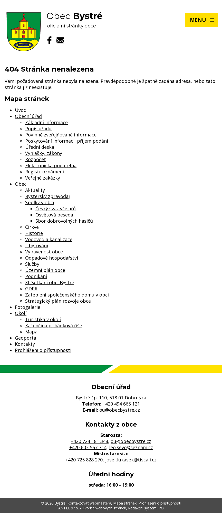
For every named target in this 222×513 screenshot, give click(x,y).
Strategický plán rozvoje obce (58, 301)
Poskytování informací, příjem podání (66, 141)
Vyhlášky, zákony (43, 153)
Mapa (31, 332)
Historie (34, 233)
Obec (20, 184)
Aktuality (35, 190)
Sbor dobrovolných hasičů (64, 221)
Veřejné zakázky (42, 178)
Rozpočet (35, 159)
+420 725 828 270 (84, 460)
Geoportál (26, 338)
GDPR (31, 288)
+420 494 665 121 (121, 404)
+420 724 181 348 (89, 441)
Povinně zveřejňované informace (60, 135)
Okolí (20, 313)
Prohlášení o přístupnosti (43, 350)
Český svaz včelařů (55, 208)
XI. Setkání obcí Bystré (49, 282)
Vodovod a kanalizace (48, 239)
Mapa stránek (125, 503)
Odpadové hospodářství (51, 258)
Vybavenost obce (44, 252)
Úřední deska (39, 147)
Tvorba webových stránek (104, 508)
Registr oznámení (44, 172)
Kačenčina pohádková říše (53, 325)
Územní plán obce (45, 270)
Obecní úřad (28, 116)
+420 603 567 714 (88, 447)
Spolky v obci (39, 202)
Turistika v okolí (43, 319)
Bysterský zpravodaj (47, 196)
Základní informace (46, 122)
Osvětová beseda (54, 215)
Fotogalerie (27, 307)
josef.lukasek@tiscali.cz (131, 460)
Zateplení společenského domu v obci (67, 295)
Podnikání (36, 276)
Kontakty (25, 344)
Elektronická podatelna (50, 165)
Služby (32, 264)
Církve (32, 227)
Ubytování (36, 245)
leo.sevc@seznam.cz (131, 447)
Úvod (20, 110)
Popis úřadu (38, 128)
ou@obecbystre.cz (119, 410)
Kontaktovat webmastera (89, 503)
